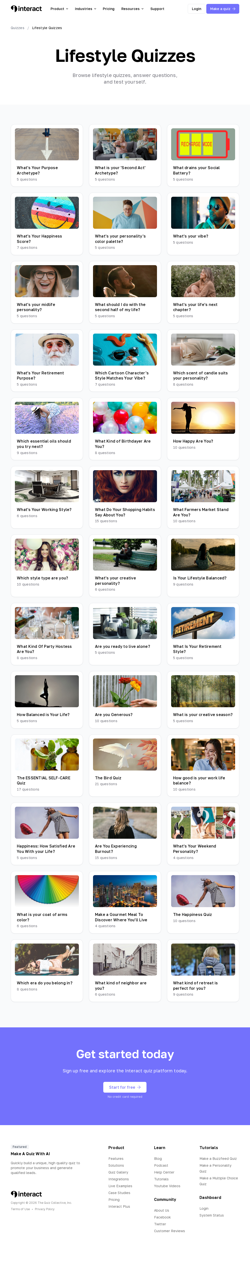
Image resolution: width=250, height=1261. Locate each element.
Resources (132, 9)
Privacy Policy (45, 1209)
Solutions (116, 1165)
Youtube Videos (167, 1186)
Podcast (161, 1165)
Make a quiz (222, 9)
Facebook (162, 1217)
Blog (158, 1158)
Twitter (160, 1224)
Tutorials (161, 1179)
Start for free (125, 1087)
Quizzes (17, 28)
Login (196, 9)
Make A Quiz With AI (30, 1153)
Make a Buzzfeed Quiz (218, 1158)
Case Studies (119, 1193)
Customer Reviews (169, 1231)
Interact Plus (119, 1206)
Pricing (109, 9)
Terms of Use (20, 1209)
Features (116, 1158)
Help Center (164, 1172)
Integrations (118, 1179)
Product (59, 9)
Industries (85, 9)
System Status (211, 1215)
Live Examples (120, 1186)
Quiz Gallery (118, 1172)
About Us (161, 1210)
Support (157, 9)
